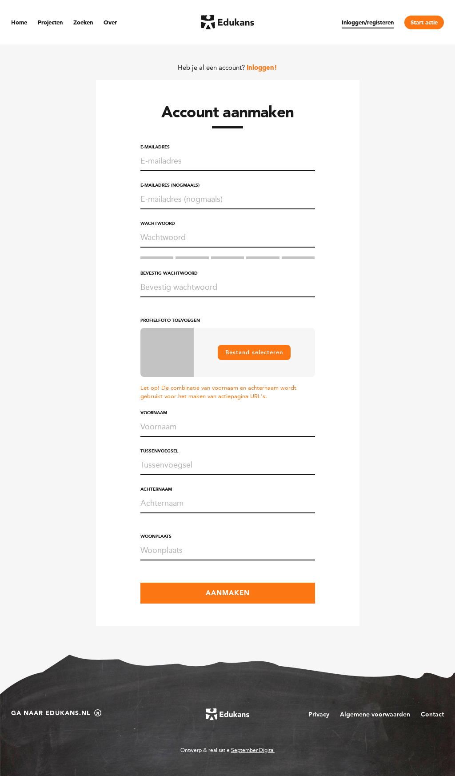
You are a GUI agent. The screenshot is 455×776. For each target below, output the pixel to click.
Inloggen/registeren (368, 23)
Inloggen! (262, 68)
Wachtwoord (157, 223)
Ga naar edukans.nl (56, 712)
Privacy (318, 714)
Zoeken (83, 23)
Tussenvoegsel (159, 451)
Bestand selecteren (254, 352)
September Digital (253, 750)
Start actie (424, 23)
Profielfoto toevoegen (170, 320)
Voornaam (153, 413)
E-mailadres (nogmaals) (170, 185)
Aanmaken (228, 593)
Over (110, 23)
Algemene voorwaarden (375, 714)
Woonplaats (156, 536)
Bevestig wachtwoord (169, 273)
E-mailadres (155, 147)
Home (19, 23)
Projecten (50, 23)
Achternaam (156, 489)
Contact (432, 714)
